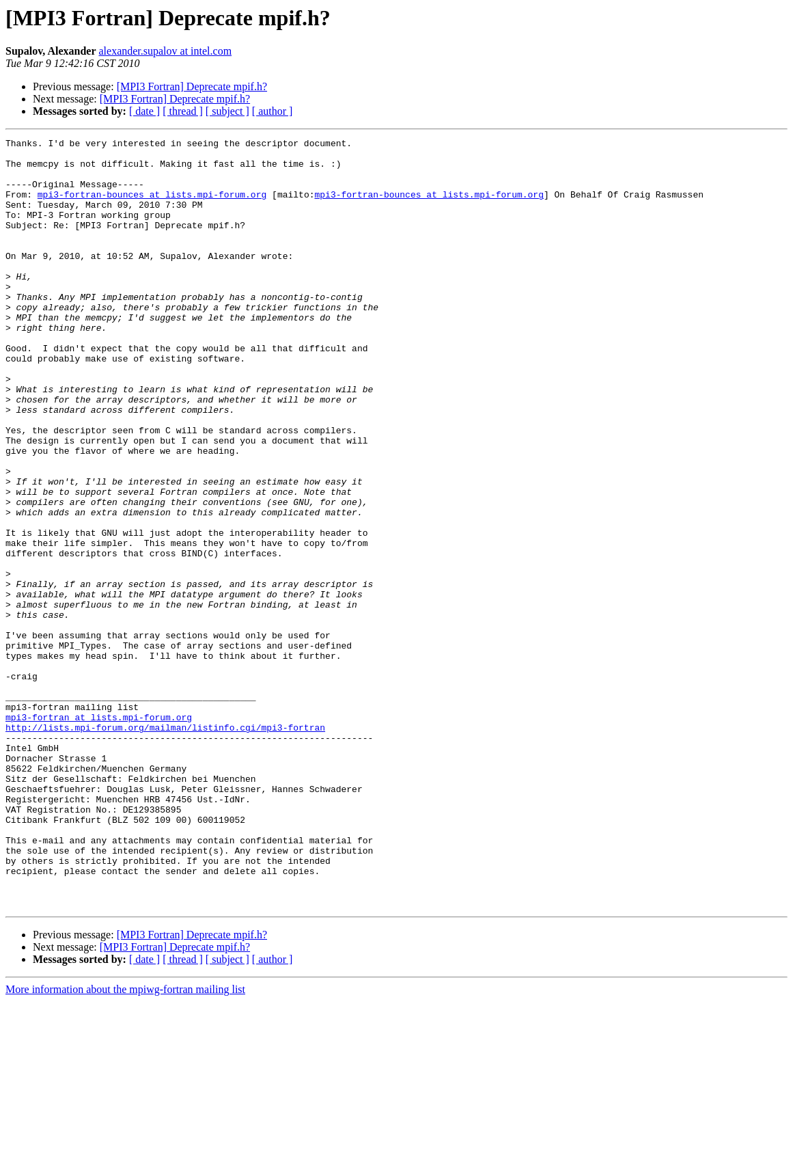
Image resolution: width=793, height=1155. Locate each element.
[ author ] (272, 111)
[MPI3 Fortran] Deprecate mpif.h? (192, 86)
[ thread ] (183, 111)
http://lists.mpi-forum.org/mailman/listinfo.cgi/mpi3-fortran (165, 846)
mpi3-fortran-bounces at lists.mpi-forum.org (152, 206)
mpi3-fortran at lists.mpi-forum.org (98, 834)
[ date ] (144, 111)
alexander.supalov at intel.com (165, 51)
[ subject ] (227, 111)
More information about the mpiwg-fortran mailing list (125, 1143)
